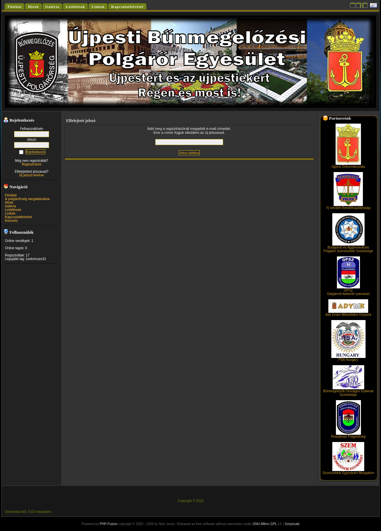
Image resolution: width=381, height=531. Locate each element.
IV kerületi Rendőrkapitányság (348, 206)
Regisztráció (31, 164)
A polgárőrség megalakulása (27, 199)
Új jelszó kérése (31, 175)
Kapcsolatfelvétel (18, 217)
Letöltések (13, 210)
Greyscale (292, 524)
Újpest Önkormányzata (348, 165)
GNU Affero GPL (265, 524)
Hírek (9, 202)
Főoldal (11, 195)
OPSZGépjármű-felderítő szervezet (348, 290)
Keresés (11, 220)
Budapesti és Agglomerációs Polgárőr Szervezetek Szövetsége (348, 248)
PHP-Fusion (108, 524)
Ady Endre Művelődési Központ (348, 313)
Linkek (10, 213)
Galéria (10, 206)
